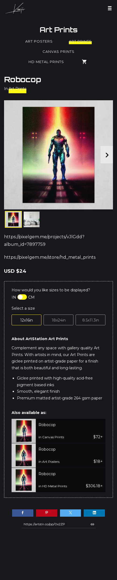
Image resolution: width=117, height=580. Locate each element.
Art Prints (59, 29)
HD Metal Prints (46, 62)
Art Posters (39, 41)
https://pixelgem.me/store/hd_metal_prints (49, 257)
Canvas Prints (58, 51)
